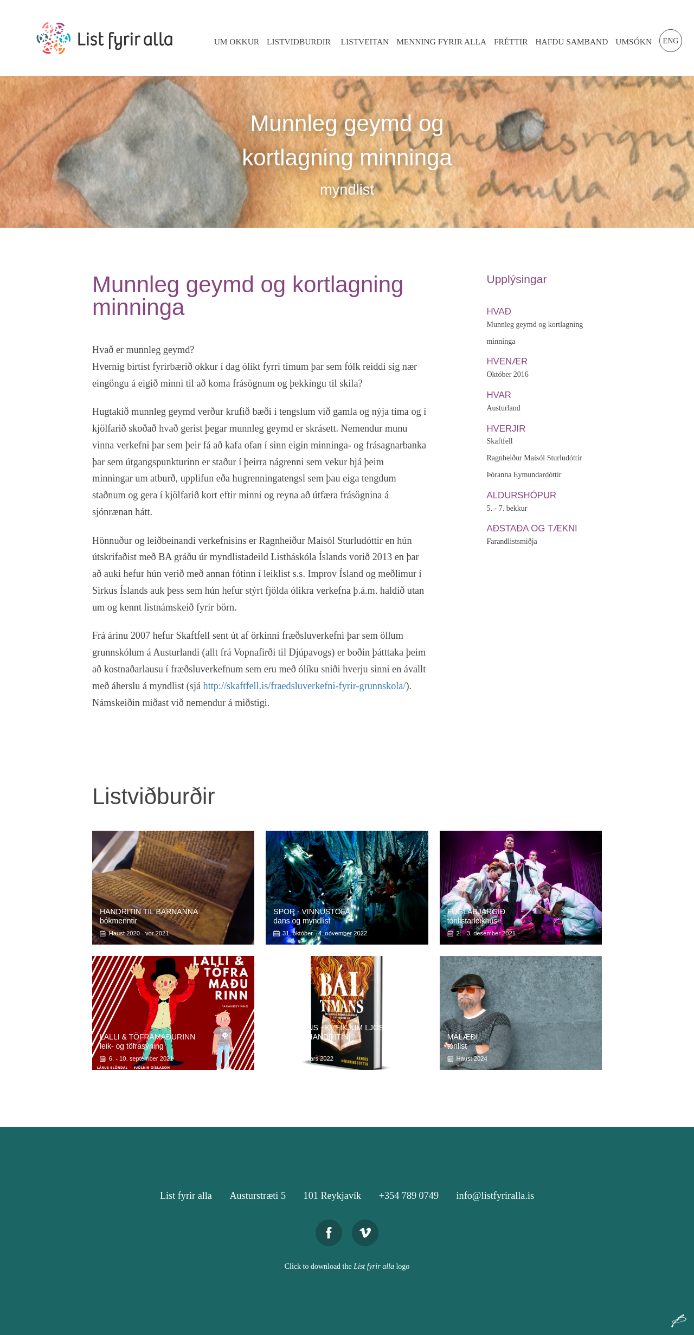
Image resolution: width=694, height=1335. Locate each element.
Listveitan (365, 41)
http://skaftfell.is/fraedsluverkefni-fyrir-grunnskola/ (304, 686)
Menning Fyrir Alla (441, 41)
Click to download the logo (347, 1266)
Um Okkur (236, 41)
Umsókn (633, 41)
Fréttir (511, 41)
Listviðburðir (299, 41)
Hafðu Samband (571, 41)
